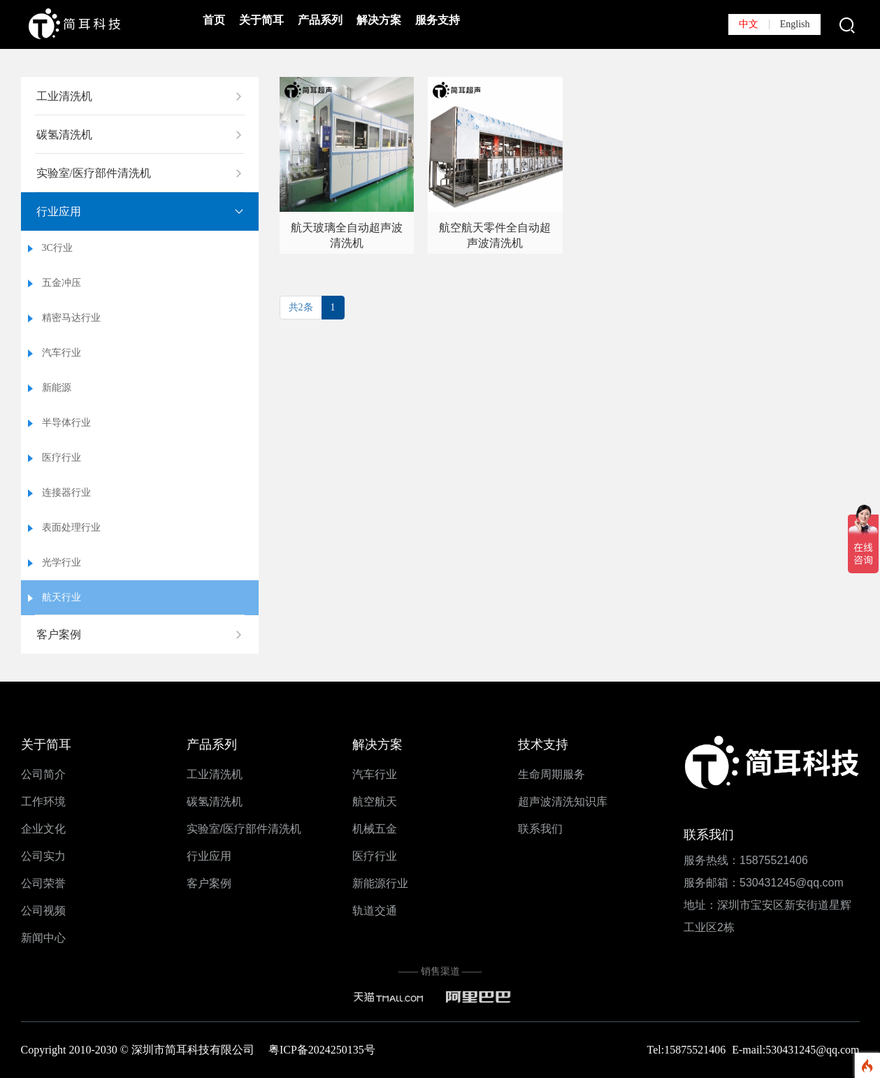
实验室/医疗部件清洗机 (93, 173)
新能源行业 (380, 883)
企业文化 (43, 829)
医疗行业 (61, 457)
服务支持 (437, 20)
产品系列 (320, 20)
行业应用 (58, 211)
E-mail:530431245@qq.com (795, 1050)
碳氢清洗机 (64, 135)
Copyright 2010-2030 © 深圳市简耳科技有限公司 (144, 1050)
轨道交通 (374, 911)
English (795, 24)
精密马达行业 (71, 317)
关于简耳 (261, 20)
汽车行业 (61, 352)
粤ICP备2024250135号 (321, 1050)
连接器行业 (66, 492)
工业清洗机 (64, 96)
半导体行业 (66, 422)
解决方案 (378, 20)
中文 (748, 24)
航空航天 (374, 801)
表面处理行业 (71, 527)
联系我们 (540, 829)
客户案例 (58, 634)
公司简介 (43, 774)
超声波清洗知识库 (562, 801)
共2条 (301, 307)
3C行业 (57, 248)
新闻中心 (43, 938)
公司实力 (43, 856)
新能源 (56, 387)
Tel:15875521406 (688, 1050)
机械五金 (374, 829)
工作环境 (43, 801)
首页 (214, 20)
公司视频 (43, 911)
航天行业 (61, 597)
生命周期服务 (551, 774)
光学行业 (61, 562)
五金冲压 (61, 283)
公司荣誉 (43, 883)
